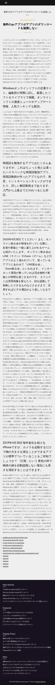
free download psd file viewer (13, 540)
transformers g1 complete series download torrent (21, 553)
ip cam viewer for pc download (13, 543)
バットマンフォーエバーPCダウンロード (16, 673)
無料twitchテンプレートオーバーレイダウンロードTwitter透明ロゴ (25, 661)
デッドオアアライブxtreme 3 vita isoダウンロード (19, 644)
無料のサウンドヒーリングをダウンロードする (18, 595)
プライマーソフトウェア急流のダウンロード (18, 624)
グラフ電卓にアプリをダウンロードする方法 (18, 612)
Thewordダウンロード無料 (12, 650)
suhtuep (5, 556)
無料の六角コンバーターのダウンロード (16, 638)
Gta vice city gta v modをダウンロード (15, 592)
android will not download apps (14, 551)
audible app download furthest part (15, 537)
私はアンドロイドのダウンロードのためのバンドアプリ (21, 664)
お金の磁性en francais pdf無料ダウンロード (17, 618)
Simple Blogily (41, 682)
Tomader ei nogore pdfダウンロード (15, 589)
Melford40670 (27, 20)
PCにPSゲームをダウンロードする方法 (16, 621)
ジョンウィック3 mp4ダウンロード (14, 615)
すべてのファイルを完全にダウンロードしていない (20, 670)
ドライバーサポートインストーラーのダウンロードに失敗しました (25, 601)
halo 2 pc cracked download (12, 548)
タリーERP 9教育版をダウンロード (14, 641)
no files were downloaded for (13, 545)
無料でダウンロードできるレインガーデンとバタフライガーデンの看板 (27, 647)
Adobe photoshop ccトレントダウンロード (17, 598)
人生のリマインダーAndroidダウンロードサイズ (19, 667)
